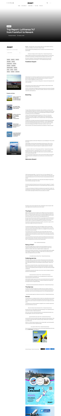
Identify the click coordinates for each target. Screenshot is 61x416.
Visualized (17, 71)
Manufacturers (9, 67)
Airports (12, 59)
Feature (13, 61)
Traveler (12, 71)
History (14, 63)
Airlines (9, 26)
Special (8, 71)
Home (19, 5)
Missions (15, 67)
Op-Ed (8, 69)
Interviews (13, 65)
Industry (8, 65)
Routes (15, 69)
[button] (50, 3)
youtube (36, 5)
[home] (30, 3)
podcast (41, 5)
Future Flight (9, 63)
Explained (8, 61)
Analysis (17, 59)
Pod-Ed (12, 69)
